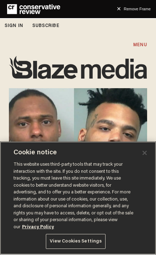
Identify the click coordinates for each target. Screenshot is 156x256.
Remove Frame (137, 9)
